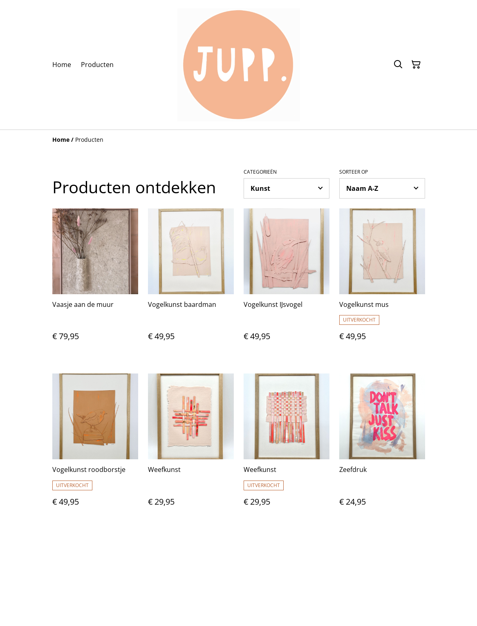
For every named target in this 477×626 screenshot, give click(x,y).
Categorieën (260, 172)
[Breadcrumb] (238, 140)
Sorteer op (353, 172)
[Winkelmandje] (416, 65)
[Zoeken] (398, 65)
